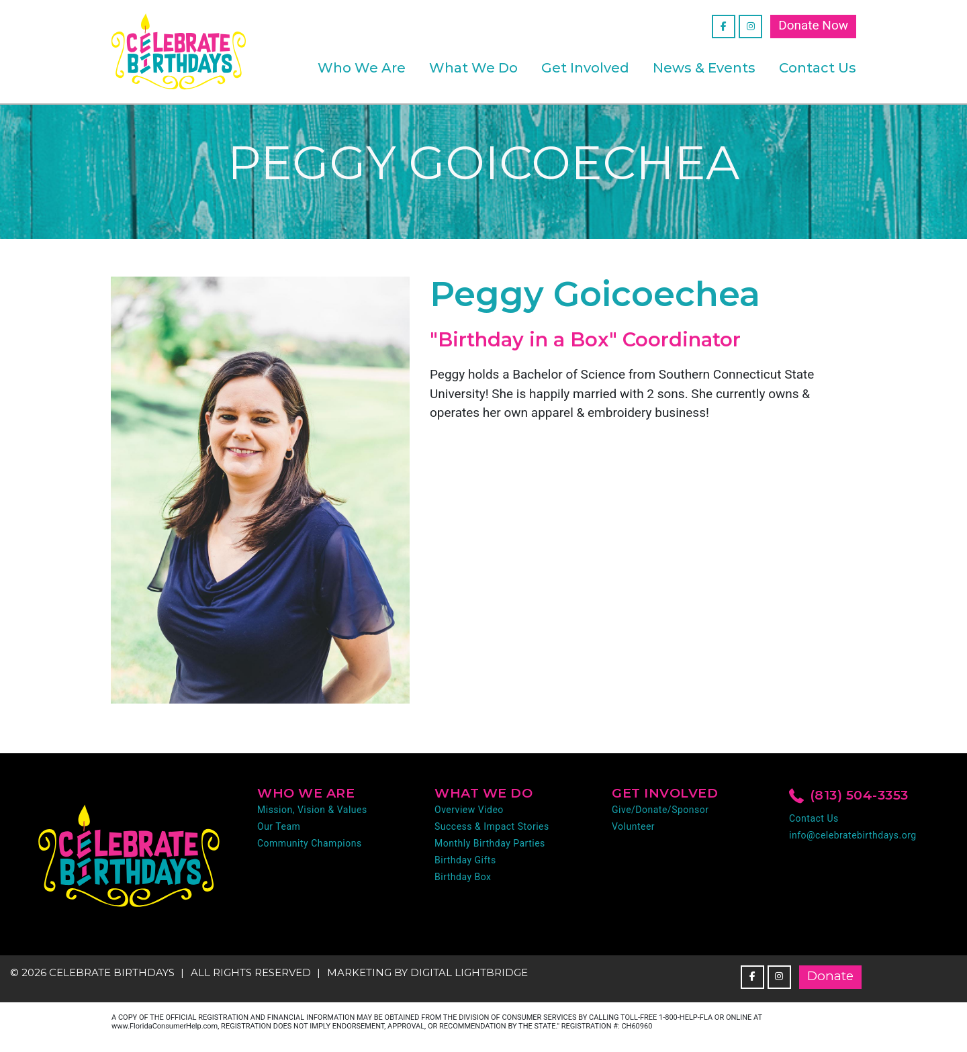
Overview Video (469, 809)
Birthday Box (463, 876)
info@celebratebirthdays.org (853, 835)
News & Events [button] (704, 68)
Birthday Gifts (465, 860)
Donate (830, 976)
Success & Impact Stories (491, 826)
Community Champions (309, 843)
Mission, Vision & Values (312, 809)
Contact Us (817, 68)
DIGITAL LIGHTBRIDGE (469, 972)
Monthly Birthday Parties (489, 843)
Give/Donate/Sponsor (660, 809)
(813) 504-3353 (849, 796)
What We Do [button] (473, 68)
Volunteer (633, 826)
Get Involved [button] (585, 68)
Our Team (278, 826)
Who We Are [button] (362, 68)
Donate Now (813, 25)
